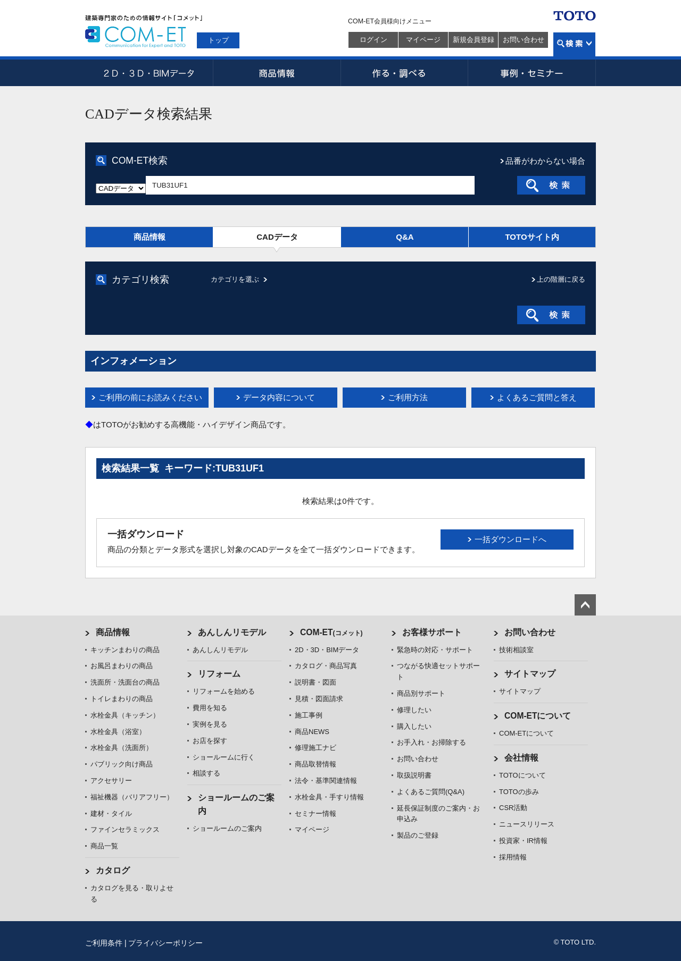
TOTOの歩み (519, 792)
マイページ (423, 40)
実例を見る (210, 724)
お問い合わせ (523, 40)
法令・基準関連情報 (326, 781)
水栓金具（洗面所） (121, 748)
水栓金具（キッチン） (125, 715)
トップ (218, 40)
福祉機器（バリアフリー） (131, 797)
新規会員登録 (473, 40)
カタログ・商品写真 (326, 666)
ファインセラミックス (125, 829)
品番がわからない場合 (545, 160)
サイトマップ (529, 673)
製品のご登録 (417, 835)
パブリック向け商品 (121, 764)
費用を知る (210, 708)
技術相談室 (516, 650)
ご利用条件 (103, 943)
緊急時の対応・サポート (435, 650)
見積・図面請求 (319, 699)
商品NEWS (312, 732)
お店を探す (210, 741)
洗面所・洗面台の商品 (125, 682)
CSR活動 (513, 808)
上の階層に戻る (561, 279)
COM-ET (331, 632)
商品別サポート (421, 693)
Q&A (404, 236)
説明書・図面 (315, 682)
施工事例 (308, 715)
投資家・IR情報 (523, 841)
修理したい (414, 710)
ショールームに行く (224, 757)
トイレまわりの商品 (121, 699)
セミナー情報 (315, 813)
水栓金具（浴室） (118, 732)
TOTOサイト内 (532, 236)
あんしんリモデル (232, 632)
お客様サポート (432, 632)
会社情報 (521, 757)
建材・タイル (111, 813)
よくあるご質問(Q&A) (430, 792)
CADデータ (277, 236)
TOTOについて (522, 775)
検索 (574, 44)
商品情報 (276, 73)
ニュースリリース (526, 824)
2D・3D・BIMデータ (149, 73)
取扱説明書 (414, 775)
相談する (206, 773)
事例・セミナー (532, 73)
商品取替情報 (315, 764)
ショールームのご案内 (227, 828)
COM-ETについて (537, 715)
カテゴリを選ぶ (235, 279)
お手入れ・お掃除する (431, 742)
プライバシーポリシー (165, 943)
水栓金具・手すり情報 (329, 797)
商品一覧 (104, 846)
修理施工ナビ (315, 748)
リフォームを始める (224, 691)
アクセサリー (111, 781)
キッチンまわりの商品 (125, 650)
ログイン (373, 40)
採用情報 (513, 857)
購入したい (414, 726)
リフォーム (219, 673)
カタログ (113, 870)
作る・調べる (404, 73)
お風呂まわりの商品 (121, 666)
